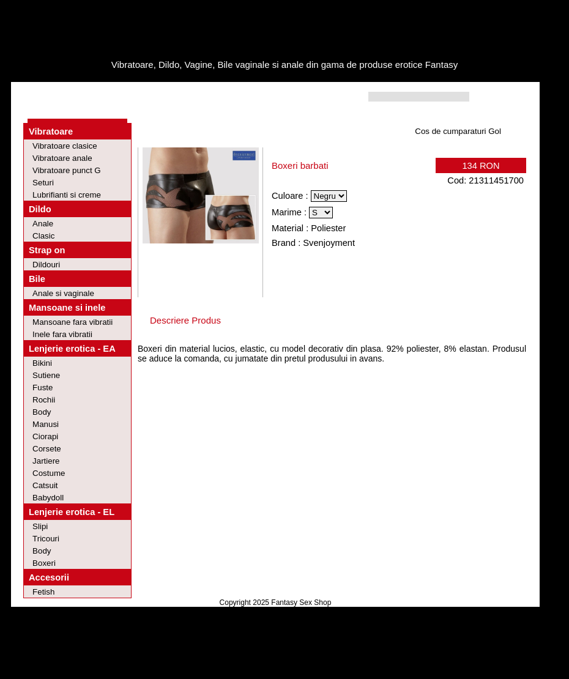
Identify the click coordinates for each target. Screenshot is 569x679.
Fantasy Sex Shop (301, 602)
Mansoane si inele (67, 308)
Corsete (46, 448)
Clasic (43, 235)
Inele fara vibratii (62, 334)
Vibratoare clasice (64, 145)
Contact (200, 97)
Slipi (40, 526)
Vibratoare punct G (66, 170)
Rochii (43, 399)
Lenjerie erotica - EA (72, 349)
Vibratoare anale (62, 158)
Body (41, 412)
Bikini (42, 363)
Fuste (42, 387)
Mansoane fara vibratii (72, 322)
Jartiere (45, 461)
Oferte (97, 97)
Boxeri (44, 563)
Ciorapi (45, 436)
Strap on (47, 250)
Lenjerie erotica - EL (71, 512)
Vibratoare (51, 131)
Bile (37, 279)
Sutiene (46, 375)
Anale (42, 223)
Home (52, 97)
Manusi (45, 424)
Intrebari (147, 97)
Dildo (40, 209)
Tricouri (45, 538)
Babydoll (48, 497)
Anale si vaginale (63, 293)
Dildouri (46, 264)
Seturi (43, 182)
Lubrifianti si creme (66, 194)
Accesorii (49, 577)
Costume (48, 473)
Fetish (43, 591)
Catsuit (45, 485)
